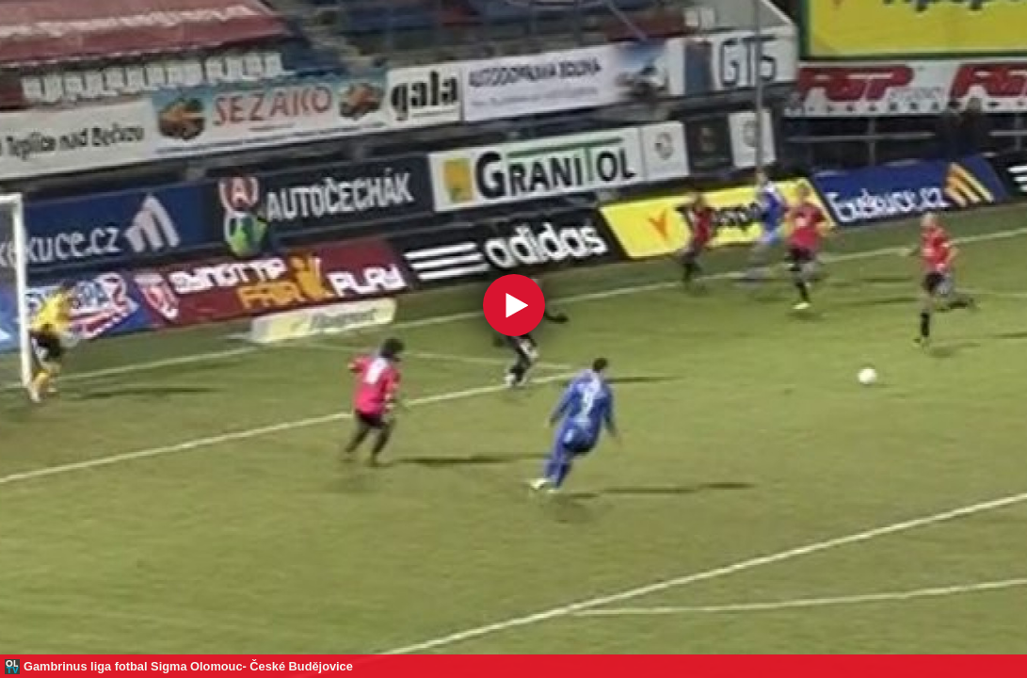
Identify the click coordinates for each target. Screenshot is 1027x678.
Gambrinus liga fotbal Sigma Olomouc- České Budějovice (188, 666)
